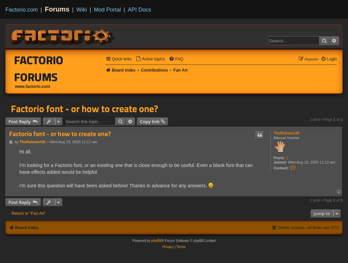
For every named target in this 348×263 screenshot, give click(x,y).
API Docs (139, 9)
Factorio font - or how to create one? (84, 108)
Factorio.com (21, 9)
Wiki (81, 9)
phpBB (156, 241)
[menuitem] (150, 59)
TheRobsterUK (287, 133)
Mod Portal (107, 9)
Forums (57, 9)
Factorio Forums (39, 69)
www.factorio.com (32, 86)
